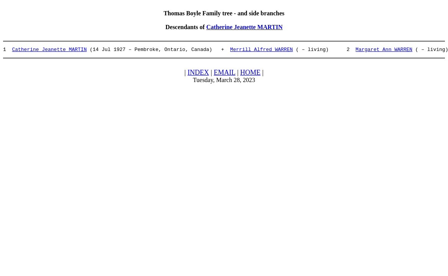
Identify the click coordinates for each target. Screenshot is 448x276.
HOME (250, 73)
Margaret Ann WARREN (383, 50)
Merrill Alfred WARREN (261, 50)
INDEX (198, 73)
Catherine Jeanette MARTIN (244, 27)
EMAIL (224, 73)
